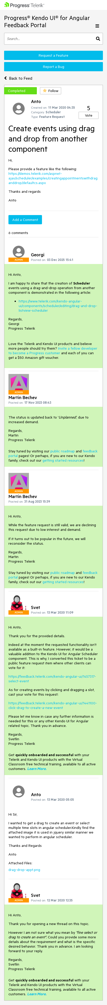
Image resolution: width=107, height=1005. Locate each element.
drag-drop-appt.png (24, 869)
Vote (88, 115)
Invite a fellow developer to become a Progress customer (52, 350)
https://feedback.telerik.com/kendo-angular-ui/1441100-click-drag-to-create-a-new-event (52, 705)
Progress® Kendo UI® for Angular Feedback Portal (47, 21)
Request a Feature (53, 55)
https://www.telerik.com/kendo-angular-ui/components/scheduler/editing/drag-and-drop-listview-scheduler (58, 306)
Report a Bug (53, 66)
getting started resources (63, 460)
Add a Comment (25, 219)
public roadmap (62, 451)
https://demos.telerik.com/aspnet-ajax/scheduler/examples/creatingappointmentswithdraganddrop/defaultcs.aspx (53, 178)
